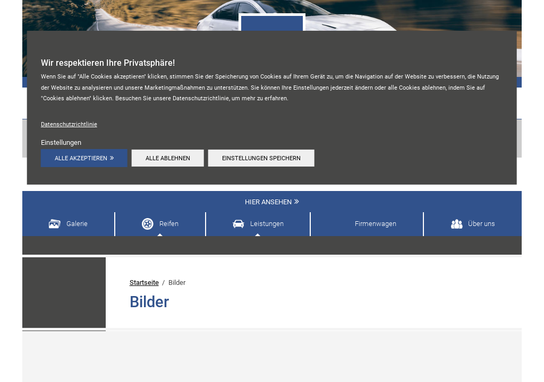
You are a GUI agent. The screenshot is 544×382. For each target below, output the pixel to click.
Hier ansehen (268, 202)
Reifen (168, 224)
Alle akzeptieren (81, 158)
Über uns (481, 224)
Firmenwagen (375, 224)
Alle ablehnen (168, 158)
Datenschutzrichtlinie (69, 124)
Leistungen (267, 224)
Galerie (77, 224)
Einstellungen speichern (263, 158)
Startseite (144, 282)
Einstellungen (61, 142)
